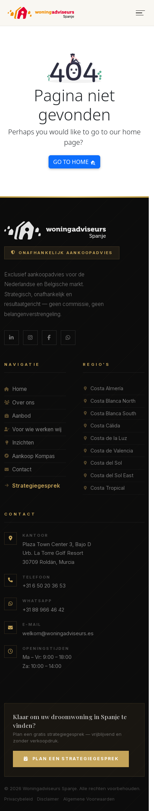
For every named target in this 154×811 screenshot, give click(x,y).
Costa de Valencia (108, 451)
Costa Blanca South (109, 413)
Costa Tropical (104, 488)
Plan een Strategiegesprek (70, 758)
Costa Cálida (101, 425)
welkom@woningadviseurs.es (58, 633)
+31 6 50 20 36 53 (44, 586)
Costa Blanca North (109, 401)
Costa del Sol (102, 463)
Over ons (19, 402)
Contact (17, 469)
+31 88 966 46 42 (43, 610)
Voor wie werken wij (32, 429)
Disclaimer (48, 799)
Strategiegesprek (32, 485)
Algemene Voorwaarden (89, 799)
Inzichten (19, 442)
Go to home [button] (74, 162)
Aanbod (17, 415)
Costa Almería (103, 388)
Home (15, 389)
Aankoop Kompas (29, 456)
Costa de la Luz (105, 438)
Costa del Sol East (108, 475)
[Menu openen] (140, 13)
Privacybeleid (18, 799)
